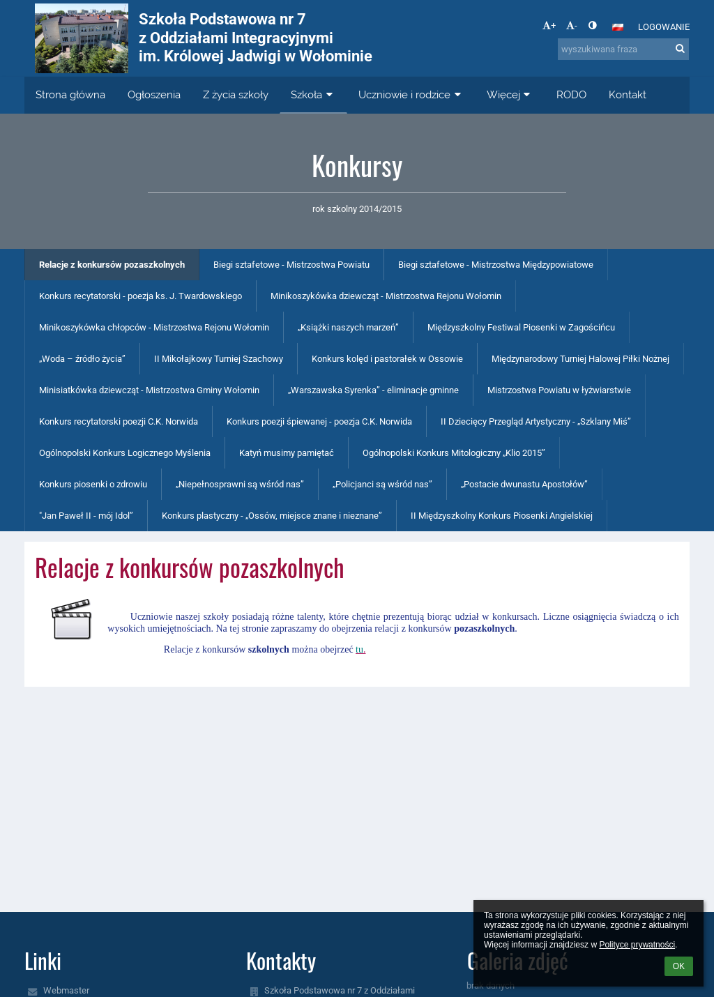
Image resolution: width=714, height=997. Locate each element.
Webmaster (66, 990)
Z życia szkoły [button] (235, 95)
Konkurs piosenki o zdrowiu (93, 484)
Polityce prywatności (637, 945)
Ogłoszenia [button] (154, 95)
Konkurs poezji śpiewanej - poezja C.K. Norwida (319, 421)
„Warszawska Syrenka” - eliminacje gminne (373, 390)
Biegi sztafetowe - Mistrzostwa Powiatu (291, 264)
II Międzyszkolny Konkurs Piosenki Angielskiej (502, 515)
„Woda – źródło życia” (82, 358)
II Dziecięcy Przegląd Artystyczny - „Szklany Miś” (536, 421)
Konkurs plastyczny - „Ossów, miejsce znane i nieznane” (272, 515)
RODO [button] (571, 95)
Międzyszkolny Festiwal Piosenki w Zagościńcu (521, 327)
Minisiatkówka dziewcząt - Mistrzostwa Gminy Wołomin (149, 390)
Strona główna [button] (70, 95)
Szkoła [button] (313, 95)
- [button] (571, 25)
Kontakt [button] (627, 95)
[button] (617, 27)
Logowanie (664, 27)
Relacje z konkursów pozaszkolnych (112, 264)
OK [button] (679, 966)
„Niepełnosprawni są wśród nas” (240, 484)
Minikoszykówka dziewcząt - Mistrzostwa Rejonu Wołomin (386, 296)
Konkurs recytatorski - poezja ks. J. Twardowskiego (140, 296)
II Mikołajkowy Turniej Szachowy (218, 358)
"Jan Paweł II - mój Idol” (86, 515)
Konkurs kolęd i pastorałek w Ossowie (387, 358)
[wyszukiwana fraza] (623, 49)
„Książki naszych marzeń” (348, 327)
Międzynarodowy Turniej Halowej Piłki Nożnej (580, 358)
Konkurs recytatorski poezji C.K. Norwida (118, 421)
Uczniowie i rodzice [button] (411, 95)
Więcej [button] (510, 95)
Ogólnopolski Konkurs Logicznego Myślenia (125, 453)
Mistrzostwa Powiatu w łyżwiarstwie (559, 390)
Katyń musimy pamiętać (286, 453)
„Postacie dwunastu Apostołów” (524, 484)
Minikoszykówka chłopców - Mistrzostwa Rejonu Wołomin (154, 327)
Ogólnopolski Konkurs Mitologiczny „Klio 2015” (454, 453)
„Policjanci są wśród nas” (382, 484)
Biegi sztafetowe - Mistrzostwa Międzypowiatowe (495, 264)
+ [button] (549, 25)
